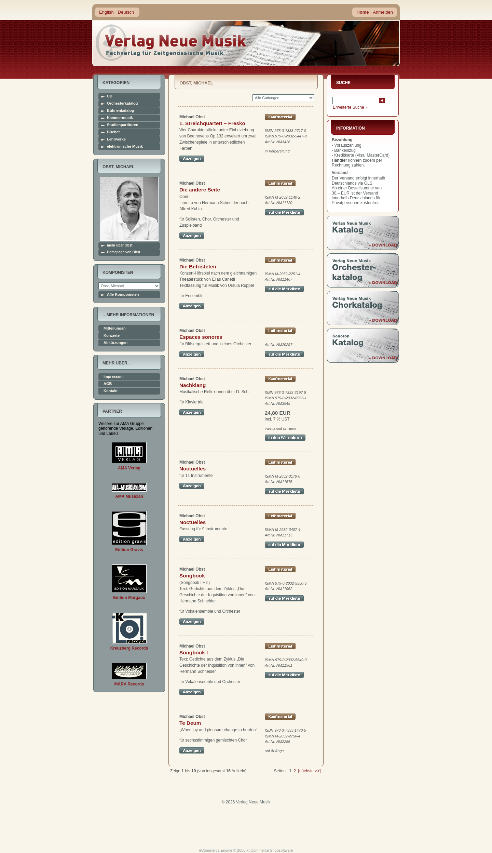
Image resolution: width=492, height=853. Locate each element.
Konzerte (112, 335)
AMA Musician (129, 496)
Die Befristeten (197, 266)
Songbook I (193, 652)
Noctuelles (192, 468)
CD (109, 96)
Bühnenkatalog (120, 110)
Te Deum (190, 723)
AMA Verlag (129, 468)
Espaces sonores (200, 337)
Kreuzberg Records (129, 648)
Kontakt (111, 391)
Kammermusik (120, 118)
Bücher (113, 132)
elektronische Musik (125, 146)
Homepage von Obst (123, 252)
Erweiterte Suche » (350, 107)
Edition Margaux (129, 597)
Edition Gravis (129, 549)
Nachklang (192, 385)
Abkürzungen (115, 343)
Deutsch (126, 12)
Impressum (114, 376)
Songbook (192, 575)
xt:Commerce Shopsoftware (270, 850)
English (106, 12)
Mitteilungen (115, 328)
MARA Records (129, 684)
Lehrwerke (116, 139)
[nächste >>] (309, 771)
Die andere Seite (199, 189)
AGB (108, 384)
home (171, 43)
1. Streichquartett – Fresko (212, 123)
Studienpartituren (122, 125)
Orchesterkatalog (122, 103)
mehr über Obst (119, 245)
